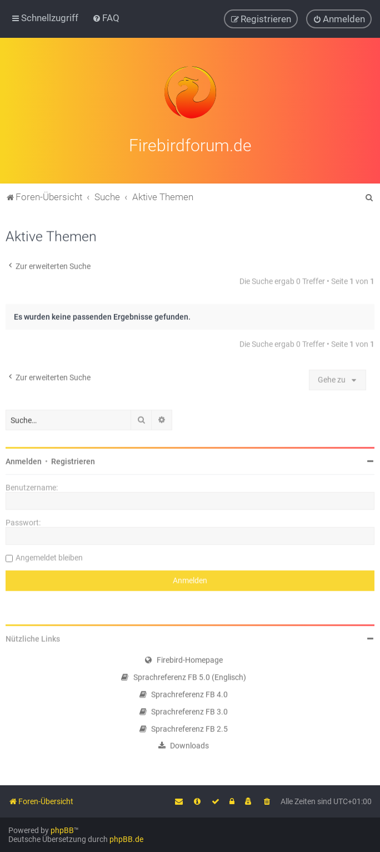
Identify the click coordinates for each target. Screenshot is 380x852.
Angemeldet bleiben (49, 556)
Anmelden (24, 459)
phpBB (62, 830)
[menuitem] (105, 17)
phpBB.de (126, 839)
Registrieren (73, 459)
